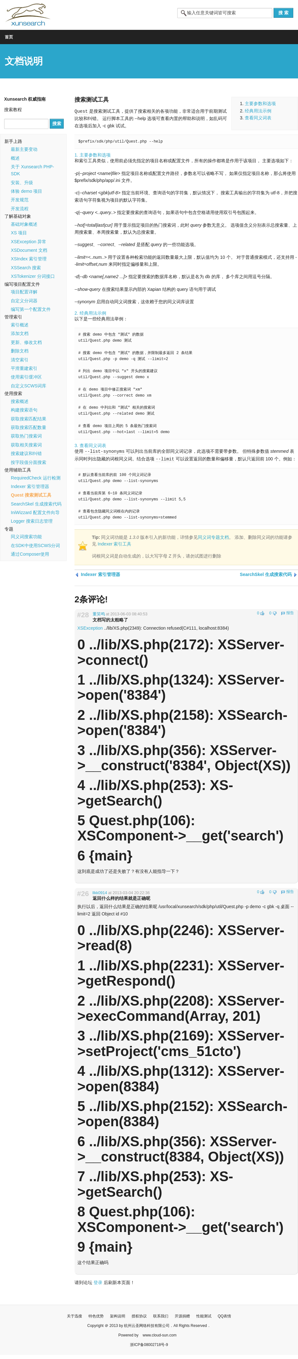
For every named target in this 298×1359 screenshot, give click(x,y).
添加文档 (20, 333)
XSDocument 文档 (29, 250)
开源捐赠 (182, 1315)
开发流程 (20, 208)
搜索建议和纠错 (26, 453)
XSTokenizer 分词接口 (33, 276)
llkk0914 (100, 892)
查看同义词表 (258, 117)
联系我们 (160, 1315)
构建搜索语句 (24, 409)
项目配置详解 (24, 291)
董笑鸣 (99, 613)
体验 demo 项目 (26, 191)
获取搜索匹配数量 (28, 427)
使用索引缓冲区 (26, 376)
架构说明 (117, 1315)
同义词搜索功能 (26, 536)
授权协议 (139, 1315)
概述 (15, 158)
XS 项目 (19, 232)
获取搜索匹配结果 (28, 418)
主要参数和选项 (260, 103)
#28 (83, 614)
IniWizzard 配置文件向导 (35, 512)
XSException (90, 627)
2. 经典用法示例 (90, 312)
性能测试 (203, 1315)
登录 (98, 1281)
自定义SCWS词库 (28, 385)
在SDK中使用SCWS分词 (35, 545)
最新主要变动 (24, 149)
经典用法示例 (258, 110)
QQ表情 (224, 1315)
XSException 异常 (28, 241)
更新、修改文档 (26, 342)
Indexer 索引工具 (115, 543)
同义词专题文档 (213, 536)
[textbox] (224, 13)
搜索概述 (20, 401)
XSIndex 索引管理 (29, 258)
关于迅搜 (74, 1315)
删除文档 (20, 350)
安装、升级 (22, 182)
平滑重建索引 (24, 368)
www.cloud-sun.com (160, 1334)
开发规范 (20, 199)
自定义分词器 (24, 300)
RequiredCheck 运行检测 (35, 477)
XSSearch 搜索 (26, 267)
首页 (9, 37)
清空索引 (20, 359)
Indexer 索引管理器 (30, 486)
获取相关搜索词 (26, 444)
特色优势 (96, 1315)
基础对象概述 (24, 224)
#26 (83, 892)
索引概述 (20, 324)
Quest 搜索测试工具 (31, 495)
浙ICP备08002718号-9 (149, 1344)
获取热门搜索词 (26, 435)
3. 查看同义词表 (90, 445)
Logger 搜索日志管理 (31, 521)
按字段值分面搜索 (28, 462)
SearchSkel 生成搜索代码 (36, 503)
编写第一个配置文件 (31, 309)
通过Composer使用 (30, 554)
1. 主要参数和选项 (92, 154)
